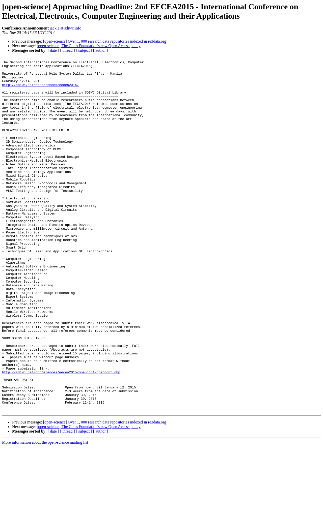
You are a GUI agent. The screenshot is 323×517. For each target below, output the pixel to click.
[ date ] (53, 50)
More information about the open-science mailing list (45, 512)
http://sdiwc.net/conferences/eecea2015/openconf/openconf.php (61, 435)
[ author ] (100, 50)
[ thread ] (67, 50)
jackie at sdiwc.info (65, 28)
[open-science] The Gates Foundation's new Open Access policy (89, 46)
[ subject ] (84, 50)
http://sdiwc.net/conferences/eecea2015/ (40, 90)
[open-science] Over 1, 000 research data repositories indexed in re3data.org (104, 41)
